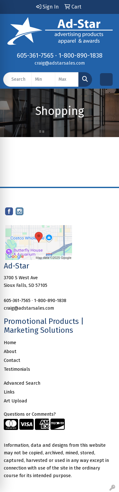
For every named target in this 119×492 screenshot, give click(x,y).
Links (9, 392)
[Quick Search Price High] (67, 79)
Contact (12, 360)
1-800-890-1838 (80, 55)
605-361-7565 (35, 55)
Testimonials (17, 369)
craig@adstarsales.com (60, 63)
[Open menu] (106, 79)
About (10, 351)
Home (10, 342)
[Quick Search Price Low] (43, 79)
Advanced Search (22, 383)
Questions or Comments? (30, 414)
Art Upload (15, 401)
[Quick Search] (17, 79)
